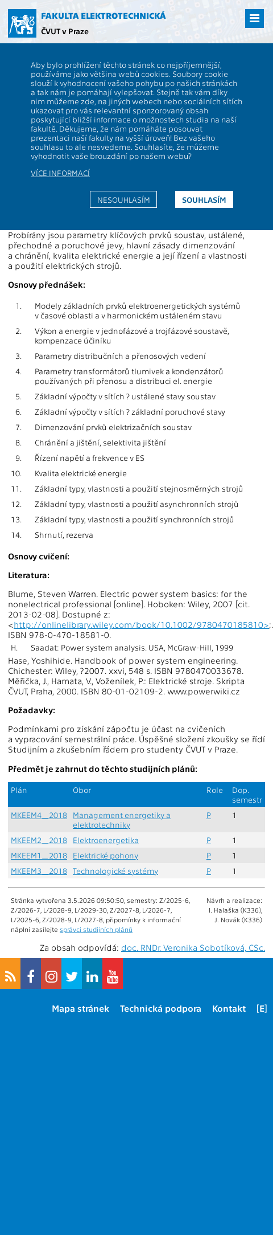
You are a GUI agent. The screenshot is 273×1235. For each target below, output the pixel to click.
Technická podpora (160, 1008)
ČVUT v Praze (65, 30)
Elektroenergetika (106, 840)
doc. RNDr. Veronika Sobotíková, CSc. (193, 947)
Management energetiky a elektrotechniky (122, 819)
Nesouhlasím (123, 199)
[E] (262, 1008)
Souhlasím (204, 199)
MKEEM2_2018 (39, 840)
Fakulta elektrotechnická (103, 15)
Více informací (60, 172)
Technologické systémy (115, 871)
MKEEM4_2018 (39, 815)
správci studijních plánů (96, 929)
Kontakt (229, 1008)
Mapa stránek (80, 1008)
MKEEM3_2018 (39, 871)
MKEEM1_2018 (39, 855)
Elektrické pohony (105, 855)
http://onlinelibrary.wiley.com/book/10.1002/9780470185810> (141, 624)
